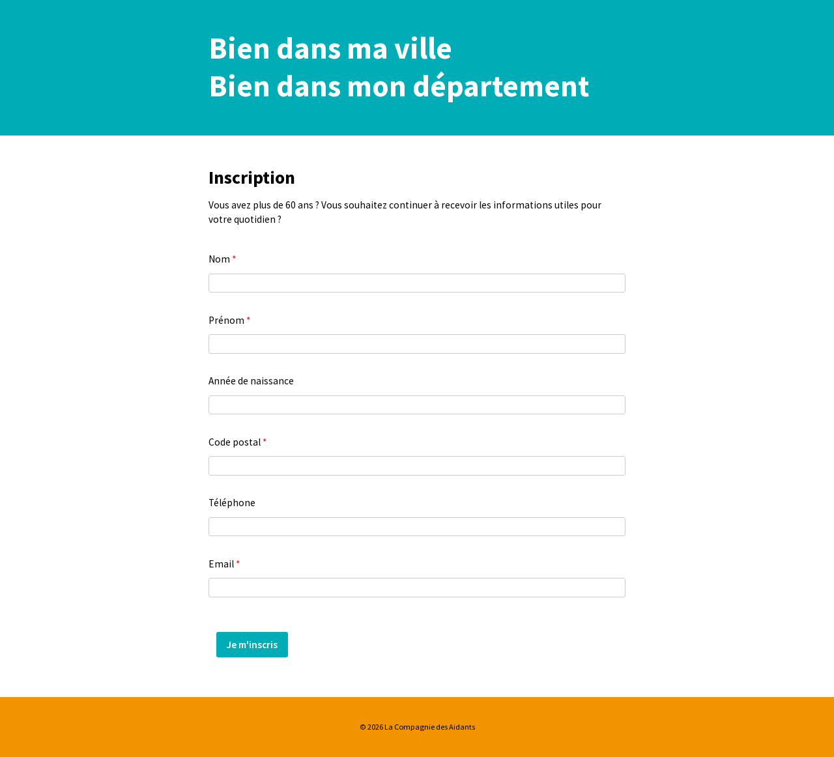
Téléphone (231, 502)
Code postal (237, 442)
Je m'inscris (252, 644)
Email (224, 564)
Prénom (229, 320)
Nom (222, 259)
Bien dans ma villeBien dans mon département (398, 67)
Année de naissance (251, 381)
